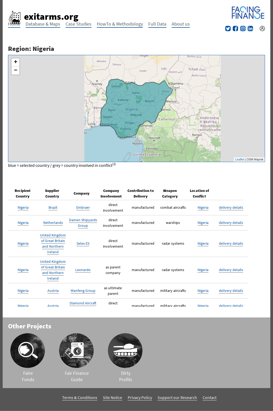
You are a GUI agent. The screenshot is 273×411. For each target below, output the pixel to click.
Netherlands (53, 222)
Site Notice (112, 397)
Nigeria (23, 207)
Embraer (83, 207)
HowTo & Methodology (120, 24)
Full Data (157, 24)
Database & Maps (43, 24)
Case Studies (78, 24)
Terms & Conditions (79, 397)
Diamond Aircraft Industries (83, 306)
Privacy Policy (140, 397)
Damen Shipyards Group (83, 222)
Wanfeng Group (83, 290)
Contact (209, 397)
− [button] (15, 71)
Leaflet (239, 159)
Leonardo (83, 269)
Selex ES (83, 243)
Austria (53, 290)
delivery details (231, 207)
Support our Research (177, 397)
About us (181, 24)
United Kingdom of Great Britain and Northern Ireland (53, 243)
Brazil (53, 207)
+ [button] (15, 62)
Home (14, 24)
